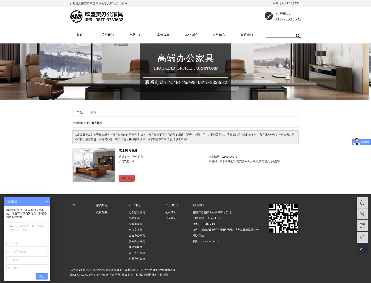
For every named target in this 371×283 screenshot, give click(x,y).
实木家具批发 (128, 150)
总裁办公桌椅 (137, 258)
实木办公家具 (135, 156)
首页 (80, 35)
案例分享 (163, 35)
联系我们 (247, 35)
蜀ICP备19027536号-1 (82, 274)
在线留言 (219, 35)
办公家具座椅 (137, 212)
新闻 (93, 112)
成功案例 (101, 212)
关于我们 (107, 35)
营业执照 (191, 35)
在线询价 (126, 178)
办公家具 (134, 218)
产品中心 (135, 35)
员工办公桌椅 (137, 253)
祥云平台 (114, 274)
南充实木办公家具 (247, 161)
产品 (80, 112)
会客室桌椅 (135, 224)
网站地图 (278, 3)
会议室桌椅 (135, 229)
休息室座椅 (135, 247)
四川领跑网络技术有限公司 (151, 274)
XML (298, 3)
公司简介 (170, 212)
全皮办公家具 (137, 235)
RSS (289, 3)
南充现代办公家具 (270, 161)
